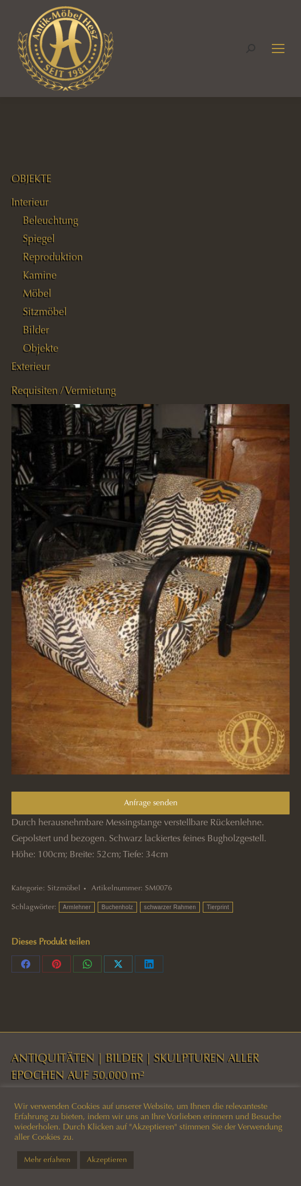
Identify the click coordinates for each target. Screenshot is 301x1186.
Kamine (40, 275)
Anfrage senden (151, 803)
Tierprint (218, 907)
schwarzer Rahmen (170, 907)
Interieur (30, 202)
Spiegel (39, 238)
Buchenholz (117, 907)
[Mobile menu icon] (278, 48)
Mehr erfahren (47, 1159)
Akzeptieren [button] (107, 1159)
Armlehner (77, 907)
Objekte (40, 348)
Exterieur (30, 366)
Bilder (36, 330)
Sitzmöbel (64, 888)
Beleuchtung (50, 220)
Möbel (37, 293)
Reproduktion (53, 257)
